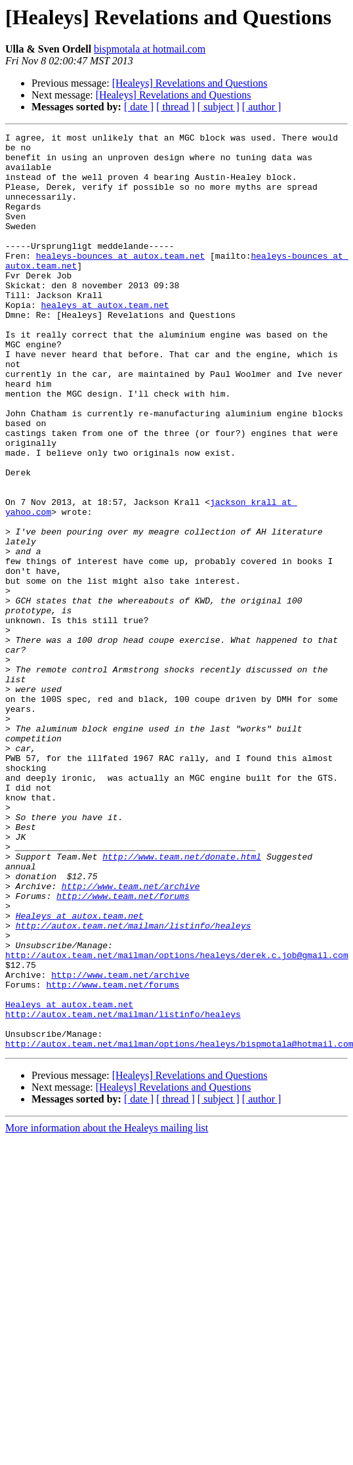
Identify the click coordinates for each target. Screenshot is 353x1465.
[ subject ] (218, 106)
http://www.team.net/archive (131, 1037)
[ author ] (261, 106)
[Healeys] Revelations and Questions (190, 83)
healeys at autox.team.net (105, 340)
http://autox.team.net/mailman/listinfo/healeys (133, 1085)
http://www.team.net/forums (123, 1049)
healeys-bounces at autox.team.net (120, 281)
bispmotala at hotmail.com (149, 49)
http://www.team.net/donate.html (181, 1002)
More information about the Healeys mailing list (106, 1311)
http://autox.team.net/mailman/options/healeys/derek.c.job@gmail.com (176, 1120)
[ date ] (139, 106)
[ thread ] (175, 106)
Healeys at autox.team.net (80, 1073)
